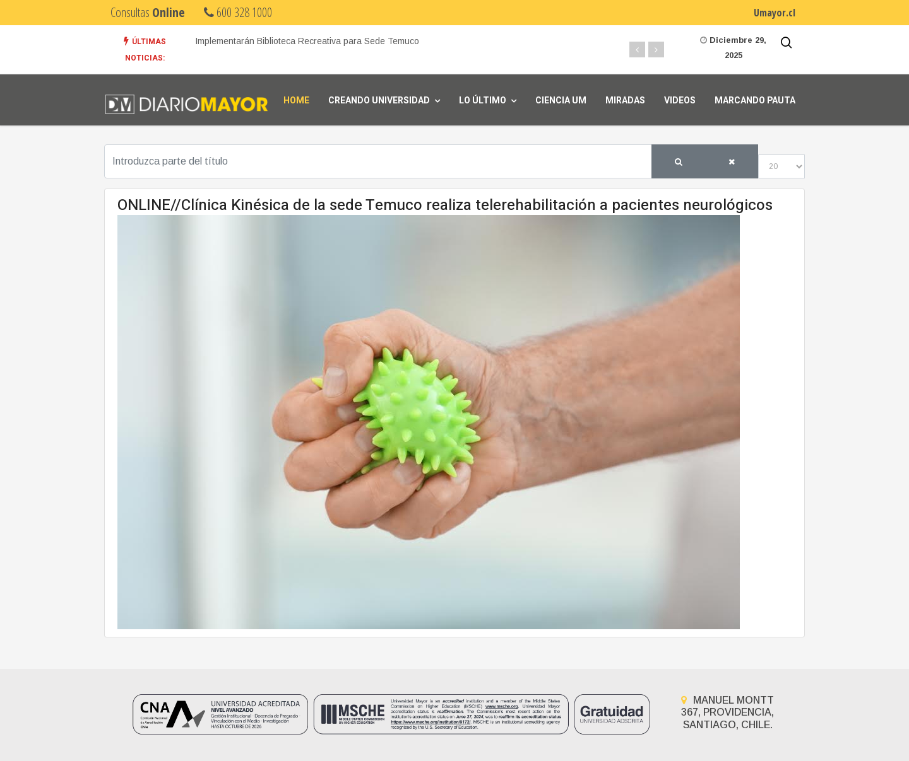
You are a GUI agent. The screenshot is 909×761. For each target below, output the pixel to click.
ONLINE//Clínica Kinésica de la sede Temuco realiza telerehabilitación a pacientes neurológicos (445, 205)
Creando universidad (379, 100)
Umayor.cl (774, 13)
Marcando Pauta (755, 100)
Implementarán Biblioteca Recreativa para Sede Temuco (307, 41)
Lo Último (482, 100)
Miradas (625, 100)
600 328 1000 (238, 12)
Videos (680, 100)
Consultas (147, 12)
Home (296, 100)
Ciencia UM (560, 100)
